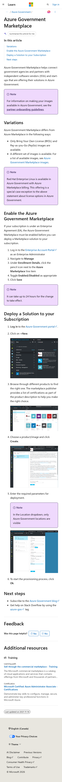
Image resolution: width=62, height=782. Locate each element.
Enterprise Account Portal (39, 250)
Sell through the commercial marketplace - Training (30, 666)
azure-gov (16, 609)
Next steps (12, 59)
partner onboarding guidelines (25, 109)
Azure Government (21, 11)
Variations (12, 46)
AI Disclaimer (13, 752)
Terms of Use (13, 767)
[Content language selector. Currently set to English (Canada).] (19, 728)
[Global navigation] (3, 4)
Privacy (36, 757)
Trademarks (29, 767)
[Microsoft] (31, 4)
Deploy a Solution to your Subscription (26, 55)
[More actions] (55, 12)
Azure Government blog (43, 600)
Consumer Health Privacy (19, 762)
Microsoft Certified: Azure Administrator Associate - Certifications (31, 688)
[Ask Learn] (49, 12)
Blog (9, 757)
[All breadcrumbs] (7, 12)
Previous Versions (32, 752)
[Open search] (47, 4)
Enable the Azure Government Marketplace (28, 50)
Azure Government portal (40, 326)
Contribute (23, 757)
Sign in (55, 4)
